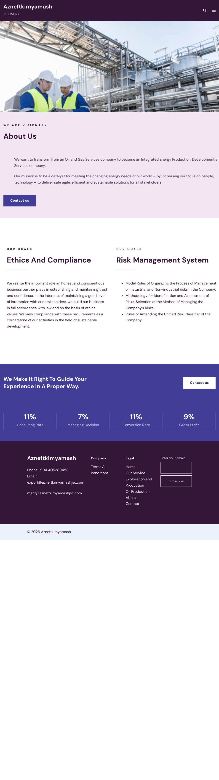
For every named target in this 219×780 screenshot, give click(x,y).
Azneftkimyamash (27, 6)
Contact (132, 503)
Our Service (135, 473)
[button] (19, 200)
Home (131, 466)
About (131, 497)
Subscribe (176, 481)
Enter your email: (172, 458)
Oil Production (138, 491)
